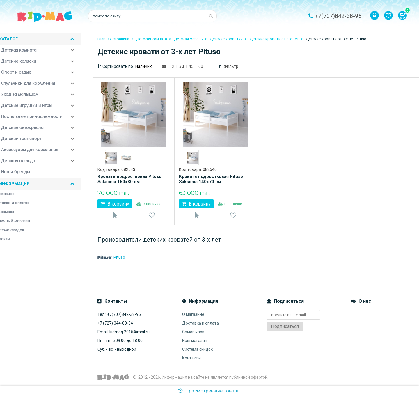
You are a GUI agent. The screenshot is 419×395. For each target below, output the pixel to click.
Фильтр (231, 66)
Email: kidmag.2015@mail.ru (123, 334)
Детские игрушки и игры (34, 107)
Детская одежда (25, 163)
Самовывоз (193, 334)
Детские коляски (26, 63)
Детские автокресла (30, 129)
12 (172, 66)
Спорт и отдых (23, 74)
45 (191, 66)
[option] (111, 157)
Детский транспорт (28, 140)
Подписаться (285, 329)
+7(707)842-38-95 (338, 16)
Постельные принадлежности (39, 118)
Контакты (191, 361)
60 (200, 66)
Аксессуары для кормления (37, 151)
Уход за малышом (27, 96)
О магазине (193, 317)
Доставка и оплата (200, 326)
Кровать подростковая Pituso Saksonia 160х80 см (129, 179)
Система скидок (197, 352)
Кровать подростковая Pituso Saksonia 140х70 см (211, 179)
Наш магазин (194, 343)
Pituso (111, 260)
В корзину (114, 204)
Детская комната (26, 52)
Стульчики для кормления (35, 85)
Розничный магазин (23, 223)
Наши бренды (23, 174)
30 (181, 66)
